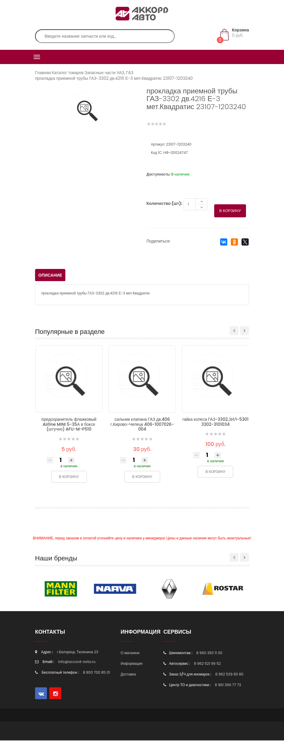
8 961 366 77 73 (228, 685)
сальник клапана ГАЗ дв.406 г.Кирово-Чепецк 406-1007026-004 (142, 425)
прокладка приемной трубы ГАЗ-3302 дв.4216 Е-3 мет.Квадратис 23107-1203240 (114, 78)
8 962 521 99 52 (207, 664)
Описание (50, 276)
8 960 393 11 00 (209, 653)
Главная (43, 73)
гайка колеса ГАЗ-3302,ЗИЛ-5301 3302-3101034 (215, 422)
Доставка (128, 674)
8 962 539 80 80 (229, 674)
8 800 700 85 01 (96, 672)
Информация (131, 664)
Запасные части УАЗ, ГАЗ (108, 73)
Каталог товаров (68, 73)
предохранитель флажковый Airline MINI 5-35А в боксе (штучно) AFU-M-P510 (68, 425)
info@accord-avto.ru (77, 662)
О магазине (130, 653)
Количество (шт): (164, 204)
